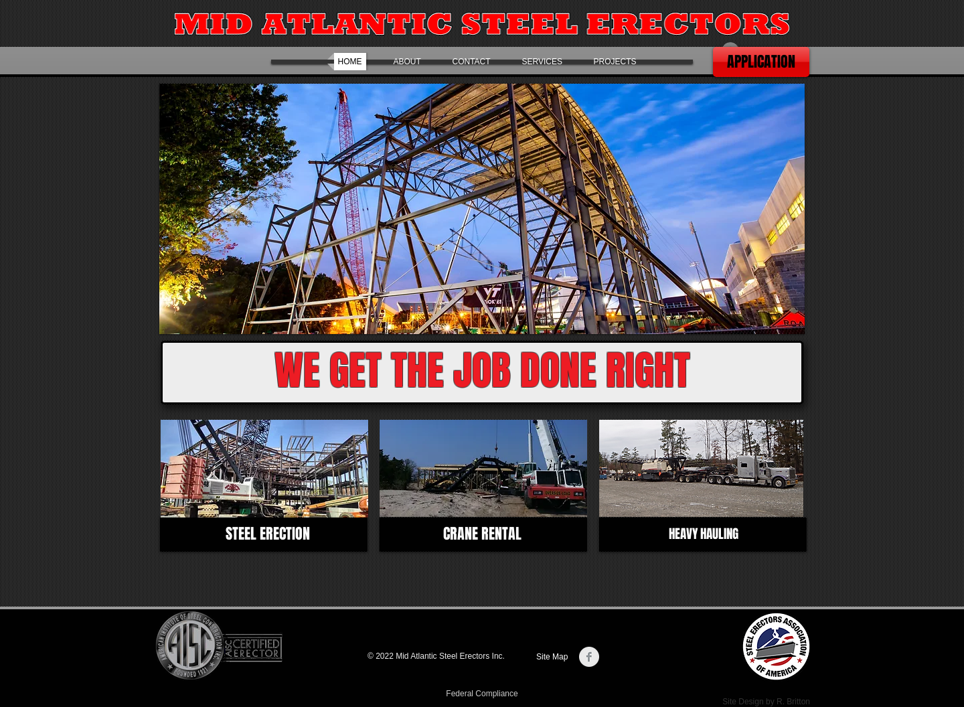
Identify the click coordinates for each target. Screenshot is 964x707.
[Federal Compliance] (482, 693)
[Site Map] (554, 657)
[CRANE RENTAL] (482, 534)
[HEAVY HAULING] (703, 534)
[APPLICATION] (761, 62)
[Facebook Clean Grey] (589, 657)
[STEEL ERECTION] (267, 534)
